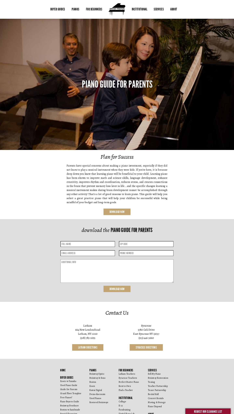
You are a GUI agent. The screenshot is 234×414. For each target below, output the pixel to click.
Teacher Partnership (158, 386)
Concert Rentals (156, 398)
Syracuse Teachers (128, 378)
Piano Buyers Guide (69, 401)
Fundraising (124, 409)
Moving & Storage (157, 402)
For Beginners (94, 9)
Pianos (75, 9)
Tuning (151, 382)
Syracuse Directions (146, 348)
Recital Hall (153, 394)
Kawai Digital (95, 390)
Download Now (117, 212)
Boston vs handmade (70, 409)
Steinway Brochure (69, 405)
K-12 (121, 405)
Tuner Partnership (157, 390)
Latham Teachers (127, 374)
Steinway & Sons (97, 378)
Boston (92, 382)
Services (159, 9)
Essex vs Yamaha (68, 381)
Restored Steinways (98, 402)
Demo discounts (97, 394)
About (173, 9)
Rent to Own (125, 386)
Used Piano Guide (68, 385)
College (122, 401)
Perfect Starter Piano (129, 382)
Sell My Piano (154, 374)
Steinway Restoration (158, 378)
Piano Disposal (155, 406)
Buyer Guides (57, 9)
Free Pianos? (66, 397)
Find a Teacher (126, 390)
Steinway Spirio (96, 374)
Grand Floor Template (70, 393)
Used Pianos (95, 398)
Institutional (139, 9)
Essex (92, 386)
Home (62, 370)
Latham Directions (88, 348)
